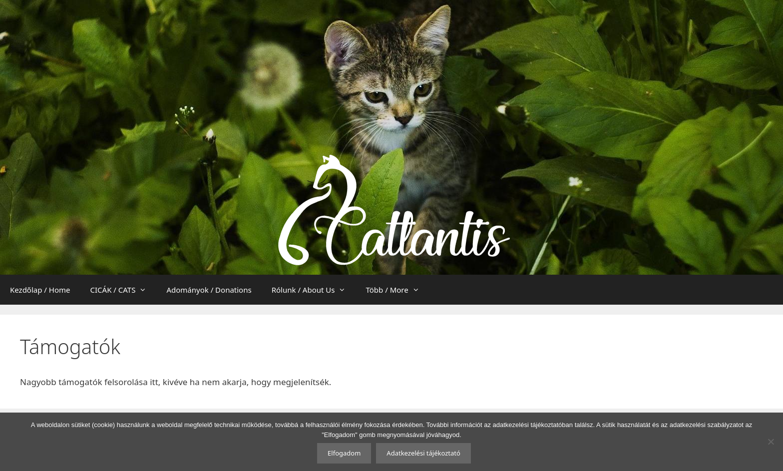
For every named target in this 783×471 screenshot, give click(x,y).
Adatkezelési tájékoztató (423, 453)
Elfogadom (344, 453)
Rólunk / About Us (314, 290)
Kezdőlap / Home (40, 290)
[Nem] (771, 442)
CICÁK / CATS (123, 290)
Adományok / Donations (208, 290)
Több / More (397, 290)
